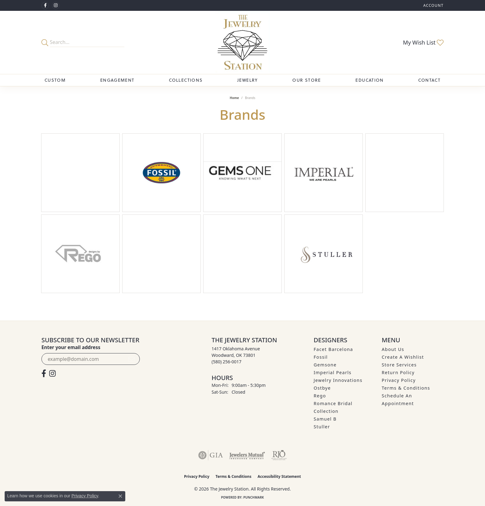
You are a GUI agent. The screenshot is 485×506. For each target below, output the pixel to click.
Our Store (306, 80)
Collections (186, 80)
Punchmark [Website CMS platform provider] (253, 497)
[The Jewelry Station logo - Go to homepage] (242, 42)
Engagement (117, 80)
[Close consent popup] (120, 496)
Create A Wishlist (403, 357)
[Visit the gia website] (210, 455)
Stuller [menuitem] (322, 427)
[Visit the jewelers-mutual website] (247, 455)
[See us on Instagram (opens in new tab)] (55, 5)
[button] (433, 5)
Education (369, 80)
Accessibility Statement (279, 476)
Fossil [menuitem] (321, 357)
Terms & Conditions (406, 388)
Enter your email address (70, 347)
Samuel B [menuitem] (325, 419)
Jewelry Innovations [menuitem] (338, 380)
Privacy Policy (399, 380)
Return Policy (398, 372)
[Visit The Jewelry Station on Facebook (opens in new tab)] (45, 5)
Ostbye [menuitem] (322, 388)
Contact (429, 80)
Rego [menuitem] (320, 396)
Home (234, 98)
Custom (55, 80)
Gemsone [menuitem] (325, 365)
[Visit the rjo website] (279, 455)
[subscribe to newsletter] (131, 359)
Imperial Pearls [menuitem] (332, 372)
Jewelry (247, 80)
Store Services (399, 365)
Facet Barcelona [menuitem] (333, 349)
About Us (393, 349)
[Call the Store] (227, 362)
